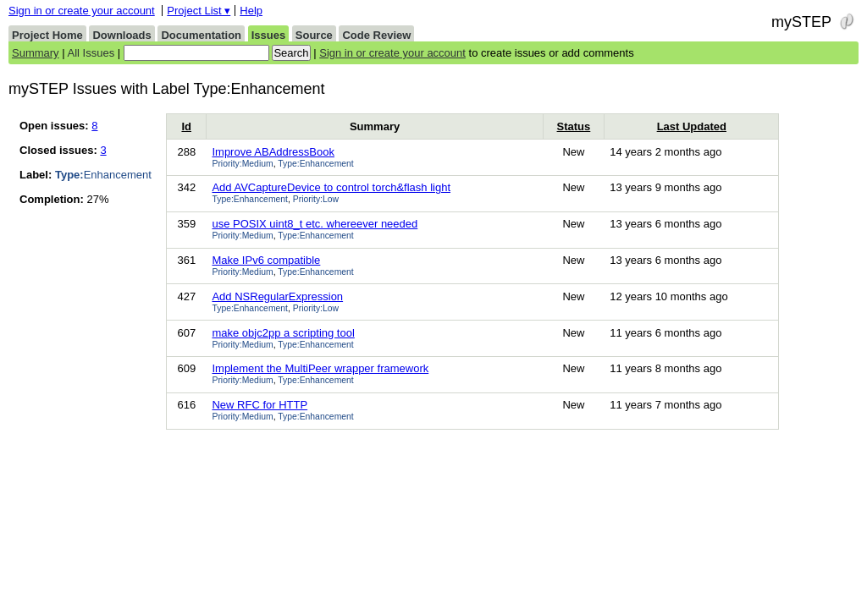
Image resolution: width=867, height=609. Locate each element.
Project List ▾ (198, 10)
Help (251, 10)
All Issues (91, 53)
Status (574, 126)
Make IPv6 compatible (266, 260)
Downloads (121, 35)
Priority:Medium (242, 163)
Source (314, 35)
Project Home (47, 35)
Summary (35, 53)
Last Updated (691, 126)
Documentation (201, 35)
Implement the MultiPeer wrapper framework (320, 368)
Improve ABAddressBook (273, 151)
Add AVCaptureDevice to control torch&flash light (331, 187)
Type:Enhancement (316, 163)
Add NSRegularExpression (277, 296)
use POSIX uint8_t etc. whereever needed (314, 223)
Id (186, 126)
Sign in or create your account (81, 10)
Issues (268, 35)
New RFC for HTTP (259, 404)
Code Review (376, 35)
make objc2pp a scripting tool (283, 332)
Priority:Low (316, 199)
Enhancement (103, 174)
